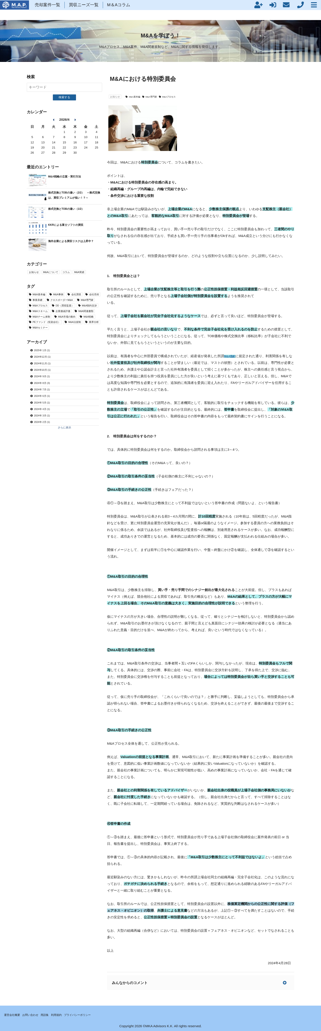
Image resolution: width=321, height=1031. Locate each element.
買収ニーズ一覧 (119, 10)
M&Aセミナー (43, 358)
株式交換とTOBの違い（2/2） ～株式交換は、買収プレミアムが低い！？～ (74, 197)
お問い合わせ (37, 1014)
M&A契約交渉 (43, 325)
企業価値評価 (43, 331)
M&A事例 (65, 298)
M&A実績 (91, 275)
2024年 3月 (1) (45, 462)
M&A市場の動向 (77, 338)
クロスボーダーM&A (48, 311)
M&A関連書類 (71, 331)
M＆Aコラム (153, 10)
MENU (311, 10)
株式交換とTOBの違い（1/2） (70, 211)
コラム (75, 275)
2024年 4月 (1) (45, 454)
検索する (64, 97)
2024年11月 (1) (45, 398)
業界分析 (65, 351)
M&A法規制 (42, 351)
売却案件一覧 (82, 10)
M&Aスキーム (71, 325)
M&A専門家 (160, 96)
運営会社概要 (14, 1014)
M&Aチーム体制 (45, 338)
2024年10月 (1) (45, 406)
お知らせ (116, 96)
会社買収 (88, 298)
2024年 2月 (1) (45, 470)
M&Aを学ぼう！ (160, 35)
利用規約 (69, 1014)
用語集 (54, 1014)
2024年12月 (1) (45, 390)
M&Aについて (56, 275)
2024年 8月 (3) (45, 422)
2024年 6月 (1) (45, 438)
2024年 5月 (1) (45, 446)
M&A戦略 (40, 345)
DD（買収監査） (74, 318)
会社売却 (40, 305)
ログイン (218, 10)
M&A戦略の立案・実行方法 (68, 176)
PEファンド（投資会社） (73, 345)
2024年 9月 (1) (45, 414)
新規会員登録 (204, 10)
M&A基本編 (140, 96)
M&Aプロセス (181, 96)
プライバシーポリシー (94, 1014)
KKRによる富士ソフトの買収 (70, 227)
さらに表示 (64, 476)
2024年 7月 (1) (45, 430)
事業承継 (62, 305)
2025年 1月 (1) (45, 382)
